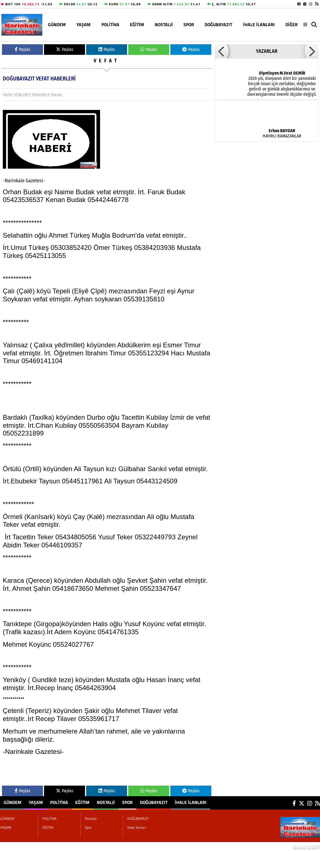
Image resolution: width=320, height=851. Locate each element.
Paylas (22, 49)
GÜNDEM (57, 24)
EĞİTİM (137, 24)
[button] (222, 51)
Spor (188, 24)
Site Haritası (14, 846)
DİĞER (291, 24)
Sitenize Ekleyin (45, 846)
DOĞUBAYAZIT (218, 24)
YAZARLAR (266, 51)
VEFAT (107, 61)
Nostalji (164, 24)
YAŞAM (83, 24)
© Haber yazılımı (290, 846)
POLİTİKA (110, 24)
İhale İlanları (259, 24)
